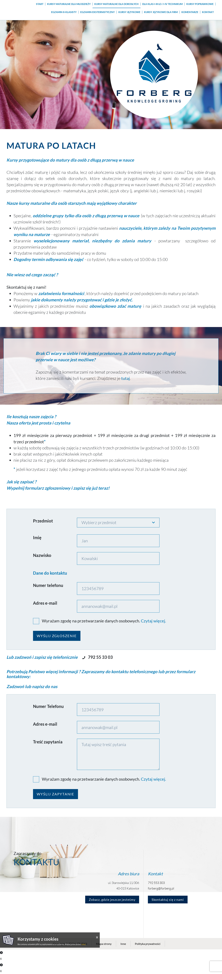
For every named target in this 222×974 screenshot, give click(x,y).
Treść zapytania (48, 741)
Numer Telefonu (48, 706)
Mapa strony (104, 943)
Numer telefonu (48, 585)
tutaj (83, 944)
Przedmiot (43, 520)
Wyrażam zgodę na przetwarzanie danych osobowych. (91, 620)
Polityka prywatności (147, 943)
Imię (37, 537)
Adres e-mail (45, 603)
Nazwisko (42, 555)
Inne (123, 943)
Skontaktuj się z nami (168, 899)
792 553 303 (156, 883)
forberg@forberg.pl (161, 888)
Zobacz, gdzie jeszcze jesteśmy (112, 899)
